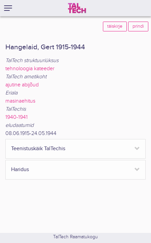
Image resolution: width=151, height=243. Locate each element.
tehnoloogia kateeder (29, 68)
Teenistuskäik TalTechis (38, 148)
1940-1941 (16, 117)
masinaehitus (20, 101)
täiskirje (114, 26)
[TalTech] (77, 8)
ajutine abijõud (22, 85)
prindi (138, 26)
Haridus (20, 169)
